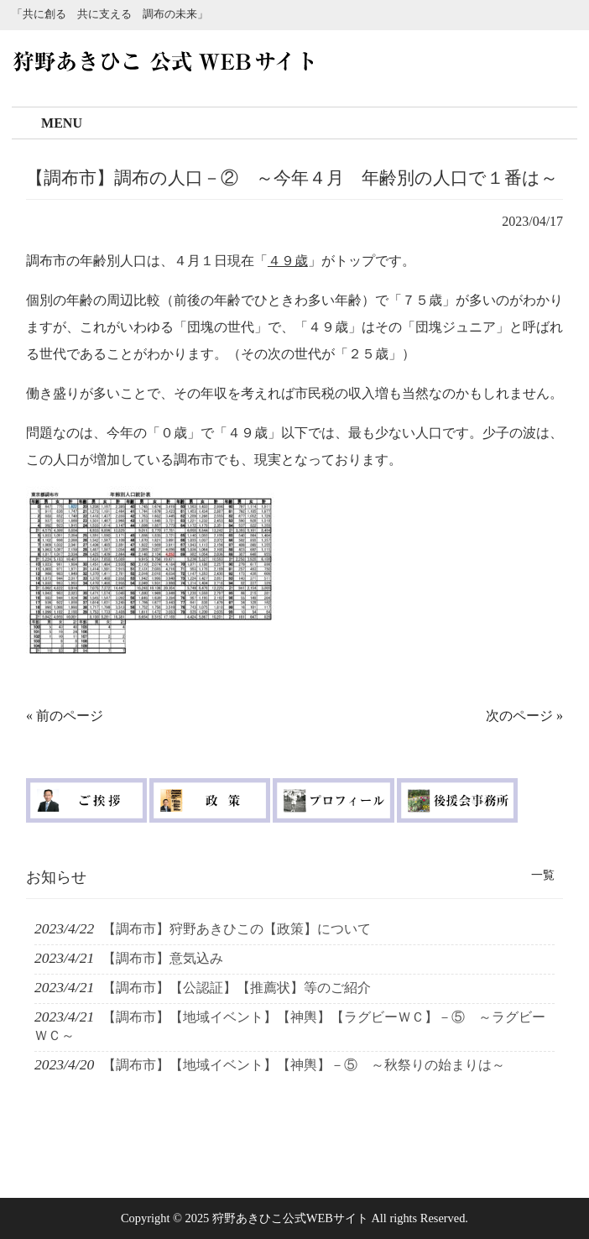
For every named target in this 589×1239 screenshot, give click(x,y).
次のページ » (524, 715)
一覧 (543, 874)
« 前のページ (64, 715)
